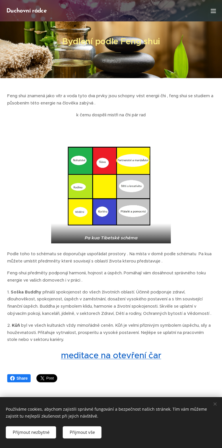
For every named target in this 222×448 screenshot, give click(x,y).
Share (19, 378)
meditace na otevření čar (111, 355)
